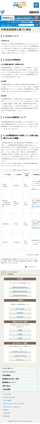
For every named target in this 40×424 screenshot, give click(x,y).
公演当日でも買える (20, 355)
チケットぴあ (7, 394)
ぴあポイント (20, 359)
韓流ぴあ (6, 410)
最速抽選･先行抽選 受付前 (20, 291)
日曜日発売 (20, 317)
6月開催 (20, 338)
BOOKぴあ (6, 416)
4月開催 (20, 330)
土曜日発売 (20, 313)
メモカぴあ (6, 413)
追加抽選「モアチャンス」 (20, 351)
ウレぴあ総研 (7, 400)
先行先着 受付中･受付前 (20, 295)
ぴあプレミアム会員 (9, 397)
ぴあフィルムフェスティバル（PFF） (14, 403)
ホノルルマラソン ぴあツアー (11, 406)
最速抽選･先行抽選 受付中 (20, 287)
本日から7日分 (20, 308)
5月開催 (20, 334)
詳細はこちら (35, 189)
